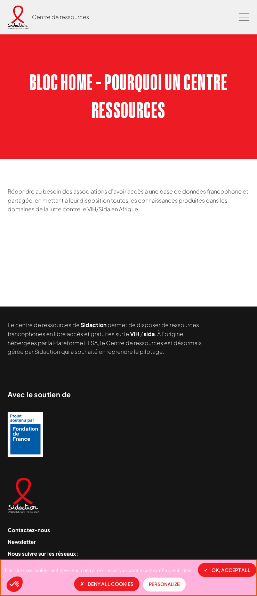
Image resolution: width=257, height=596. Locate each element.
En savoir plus (176, 570)
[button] (14, 584)
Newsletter (22, 541)
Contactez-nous (29, 529)
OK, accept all (227, 570)
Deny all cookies (107, 584)
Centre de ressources (60, 17)
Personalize (164, 584)
